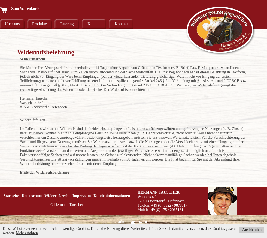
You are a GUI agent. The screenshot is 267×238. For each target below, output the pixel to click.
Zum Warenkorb (19, 9)
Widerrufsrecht (57, 196)
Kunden (94, 24)
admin (123, 222)
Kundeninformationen (111, 196)
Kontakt (121, 24)
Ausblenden (252, 230)
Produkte (39, 24)
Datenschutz (32, 196)
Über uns (12, 24)
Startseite (11, 196)
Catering (67, 24)
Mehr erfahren (27, 233)
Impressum (81, 196)
